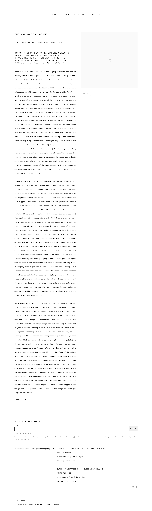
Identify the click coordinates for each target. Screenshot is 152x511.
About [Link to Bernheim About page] (92, 14)
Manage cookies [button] (21, 500)
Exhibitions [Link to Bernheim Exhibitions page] (67, 14)
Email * (17, 425)
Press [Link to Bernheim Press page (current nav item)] (84, 14)
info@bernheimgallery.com (43, 449)
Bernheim (76, 6)
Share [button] (85, 94)
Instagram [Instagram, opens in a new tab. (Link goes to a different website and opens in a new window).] (133, 487)
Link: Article (20, 399)
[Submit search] (99, 14)
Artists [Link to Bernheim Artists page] (55, 14)
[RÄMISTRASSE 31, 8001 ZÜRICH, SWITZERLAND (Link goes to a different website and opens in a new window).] (84, 469)
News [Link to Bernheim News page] (76, 14)
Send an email (136, 487)
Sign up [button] (133, 429)
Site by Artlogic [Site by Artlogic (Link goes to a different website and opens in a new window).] (52, 504)
